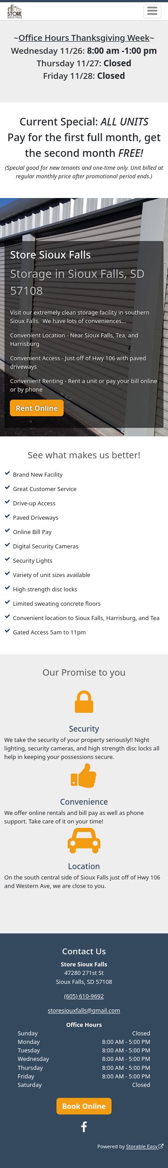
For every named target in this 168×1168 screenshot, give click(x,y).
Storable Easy (145, 1146)
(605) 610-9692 (83, 996)
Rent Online (37, 408)
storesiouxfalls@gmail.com (84, 1010)
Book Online (84, 1106)
